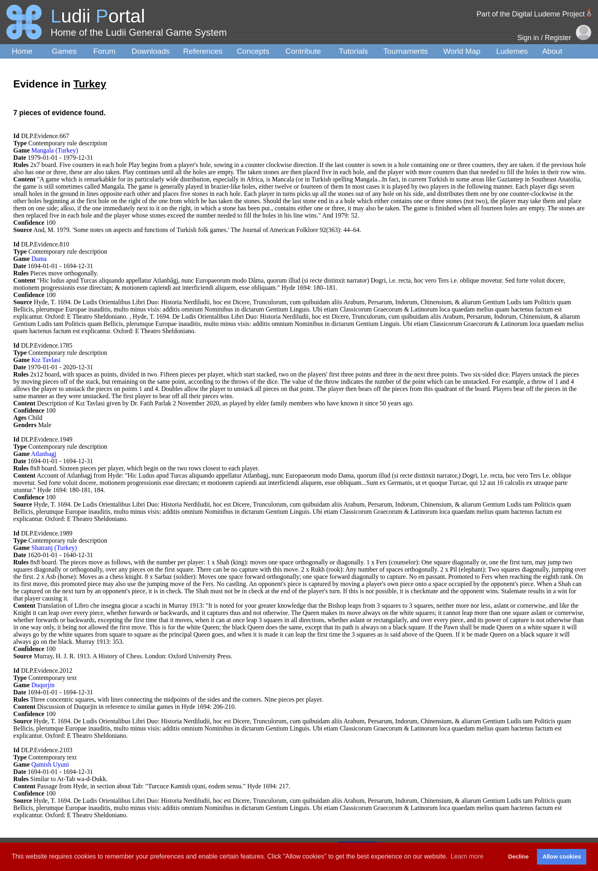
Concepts (253, 51)
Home (22, 51)
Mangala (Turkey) (54, 150)
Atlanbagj (43, 453)
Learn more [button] (467, 856)
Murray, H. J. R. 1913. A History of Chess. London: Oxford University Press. (133, 656)
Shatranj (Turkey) (54, 547)
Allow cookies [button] (562, 856)
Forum (104, 51)
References (202, 51)
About (552, 51)
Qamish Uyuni (50, 764)
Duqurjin (43, 685)
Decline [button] (518, 856)
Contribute (303, 51)
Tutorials (353, 51)
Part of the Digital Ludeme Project (531, 14)
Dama (39, 258)
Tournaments (406, 51)
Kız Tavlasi (46, 359)
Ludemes (512, 51)
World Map (461, 51)
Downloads (151, 51)
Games (64, 51)
